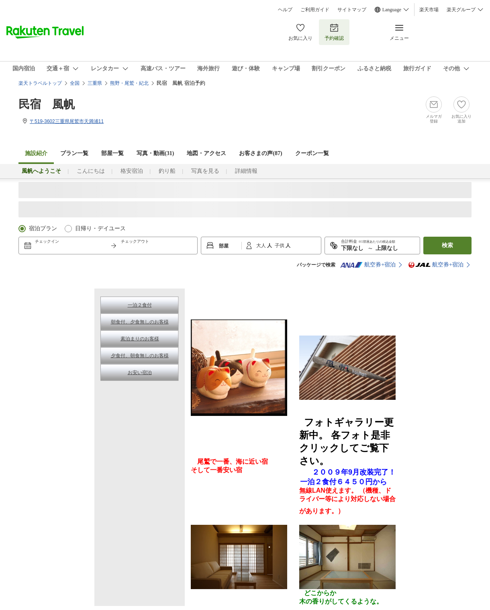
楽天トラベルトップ (40, 83)
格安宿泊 (131, 171)
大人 (261, 245)
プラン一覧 (74, 153)
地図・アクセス (206, 153)
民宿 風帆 (46, 104)
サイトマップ (351, 9)
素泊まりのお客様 (139, 339)
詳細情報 (246, 171)
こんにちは (91, 171)
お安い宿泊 (140, 372)
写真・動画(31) (155, 153)
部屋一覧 (112, 153)
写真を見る (205, 171)
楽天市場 (429, 9)
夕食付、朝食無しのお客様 (140, 355)
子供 (280, 245)
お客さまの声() (260, 153)
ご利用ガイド (314, 9)
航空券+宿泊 (368, 265)
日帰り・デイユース (100, 228)
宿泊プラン (43, 228)
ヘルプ (285, 9)
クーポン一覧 (312, 153)
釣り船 (167, 171)
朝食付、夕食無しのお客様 (140, 322)
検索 (447, 245)
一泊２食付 (140, 305)
